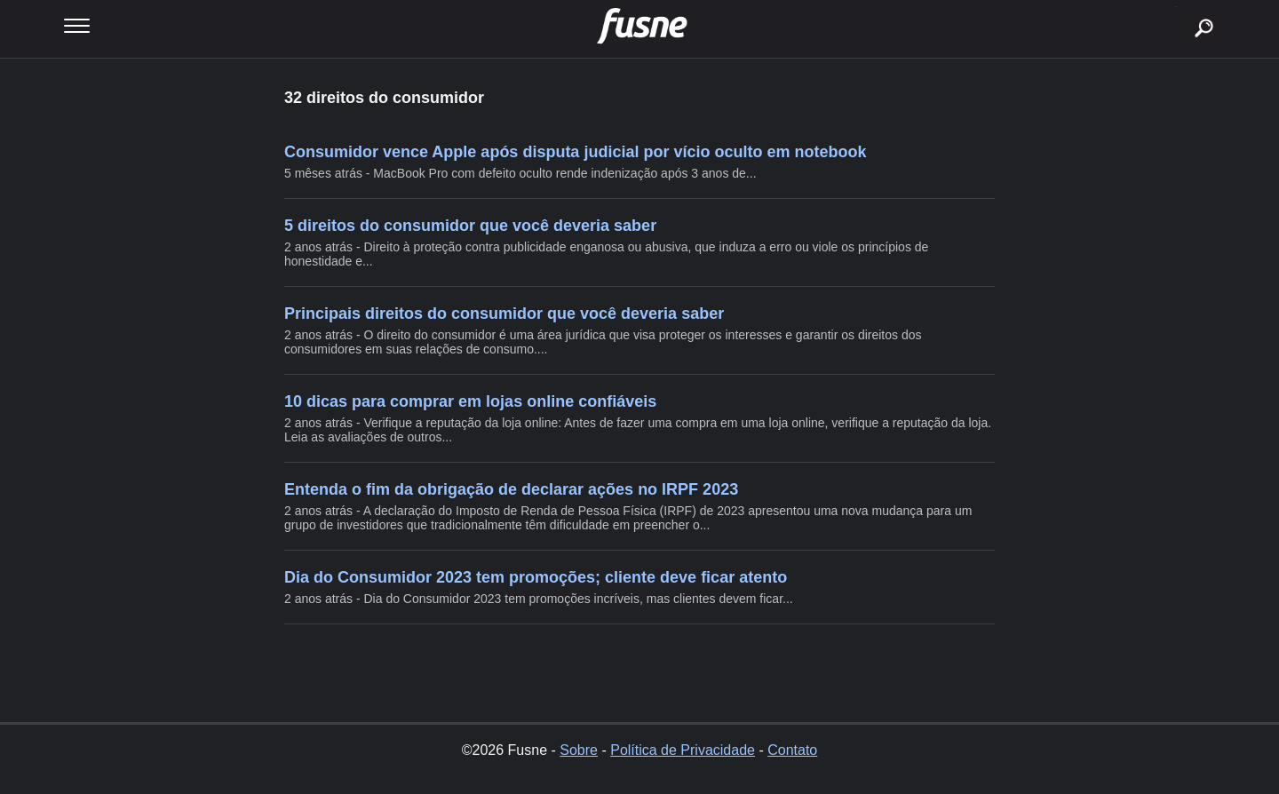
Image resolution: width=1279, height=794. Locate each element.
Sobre (579, 750)
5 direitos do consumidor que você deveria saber (470, 225)
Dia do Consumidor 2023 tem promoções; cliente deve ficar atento (535, 577)
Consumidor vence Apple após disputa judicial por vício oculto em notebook (575, 152)
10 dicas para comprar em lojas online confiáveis (470, 401)
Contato (792, 750)
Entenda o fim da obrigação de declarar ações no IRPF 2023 (511, 489)
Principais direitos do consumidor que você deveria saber (504, 313)
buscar (1176, 6)
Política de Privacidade (682, 750)
